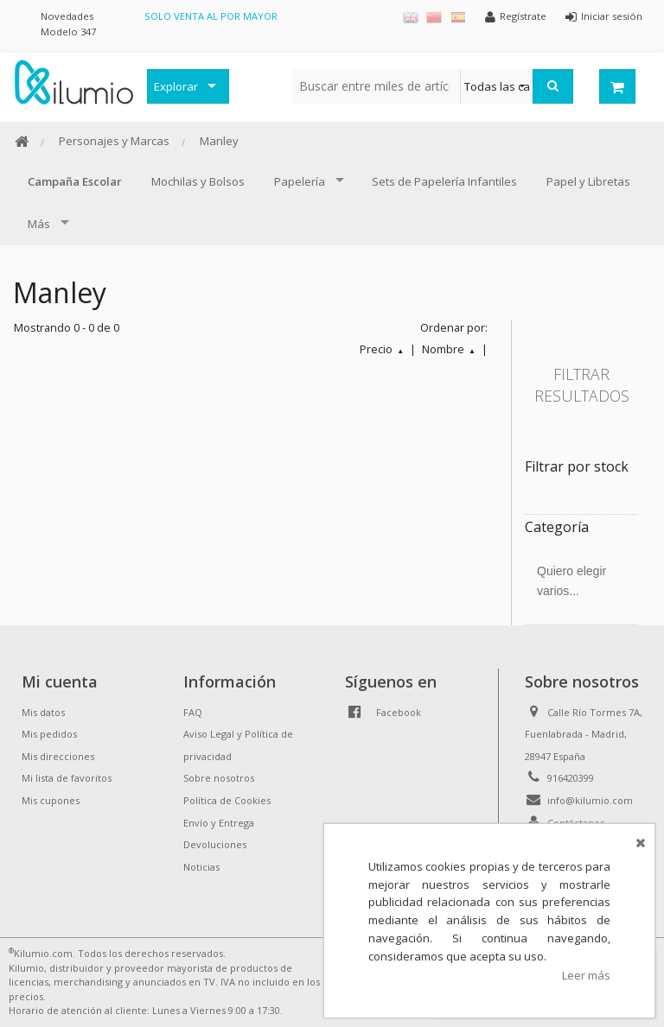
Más (39, 223)
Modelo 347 (68, 31)
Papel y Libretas (588, 181)
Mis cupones (51, 800)
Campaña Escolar (75, 181)
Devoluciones (214, 844)
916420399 (570, 777)
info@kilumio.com (590, 800)
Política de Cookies (227, 800)
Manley (219, 141)
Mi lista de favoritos (67, 777)
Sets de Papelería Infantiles (444, 181)
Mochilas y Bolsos (198, 181)
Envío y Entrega (218, 822)
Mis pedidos (49, 733)
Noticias (201, 866)
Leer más (586, 975)
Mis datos (43, 712)
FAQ (192, 712)
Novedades (67, 16)
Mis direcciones (58, 756)
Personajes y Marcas (114, 141)
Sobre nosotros (218, 777)
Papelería (299, 181)
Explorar (176, 86)
